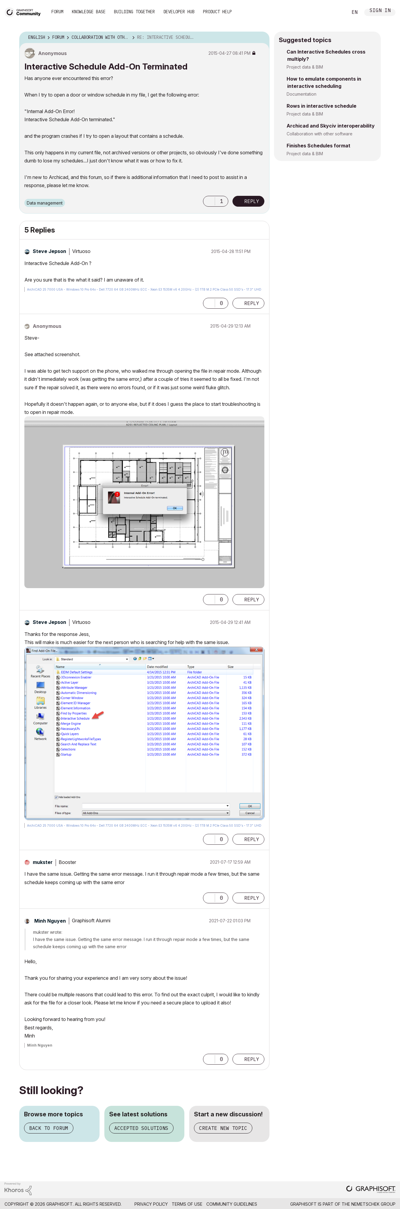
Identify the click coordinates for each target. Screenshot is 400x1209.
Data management (45, 202)
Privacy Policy (151, 1204)
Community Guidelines (231, 1204)
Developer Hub (179, 11)
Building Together (134, 11)
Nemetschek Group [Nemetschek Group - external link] (373, 1204)
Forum (57, 11)
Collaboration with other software (319, 133)
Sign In (380, 11)
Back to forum (48, 1128)
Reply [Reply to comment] (251, 303)
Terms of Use (187, 1204)
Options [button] (261, 38)
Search (336, 12)
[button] (209, 201)
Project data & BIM (305, 66)
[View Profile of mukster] (43, 862)
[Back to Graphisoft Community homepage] (25, 11)
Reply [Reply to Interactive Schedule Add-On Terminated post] (251, 201)
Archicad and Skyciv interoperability (331, 126)
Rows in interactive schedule (321, 106)
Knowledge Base (89, 11)
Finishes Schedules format (318, 146)
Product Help (217, 11)
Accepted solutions (141, 1128)
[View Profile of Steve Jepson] (49, 251)
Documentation (301, 94)
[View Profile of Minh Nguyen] (50, 921)
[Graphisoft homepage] (370, 1190)
